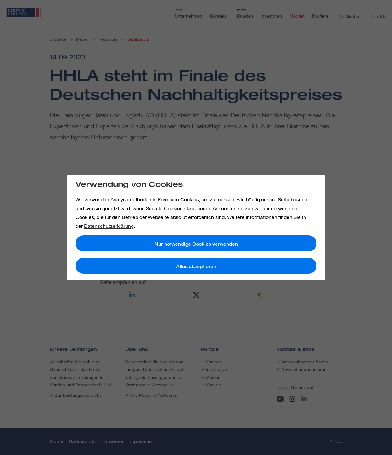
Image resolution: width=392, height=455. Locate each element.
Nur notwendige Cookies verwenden (196, 244)
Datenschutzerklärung (109, 226)
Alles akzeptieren (196, 266)
